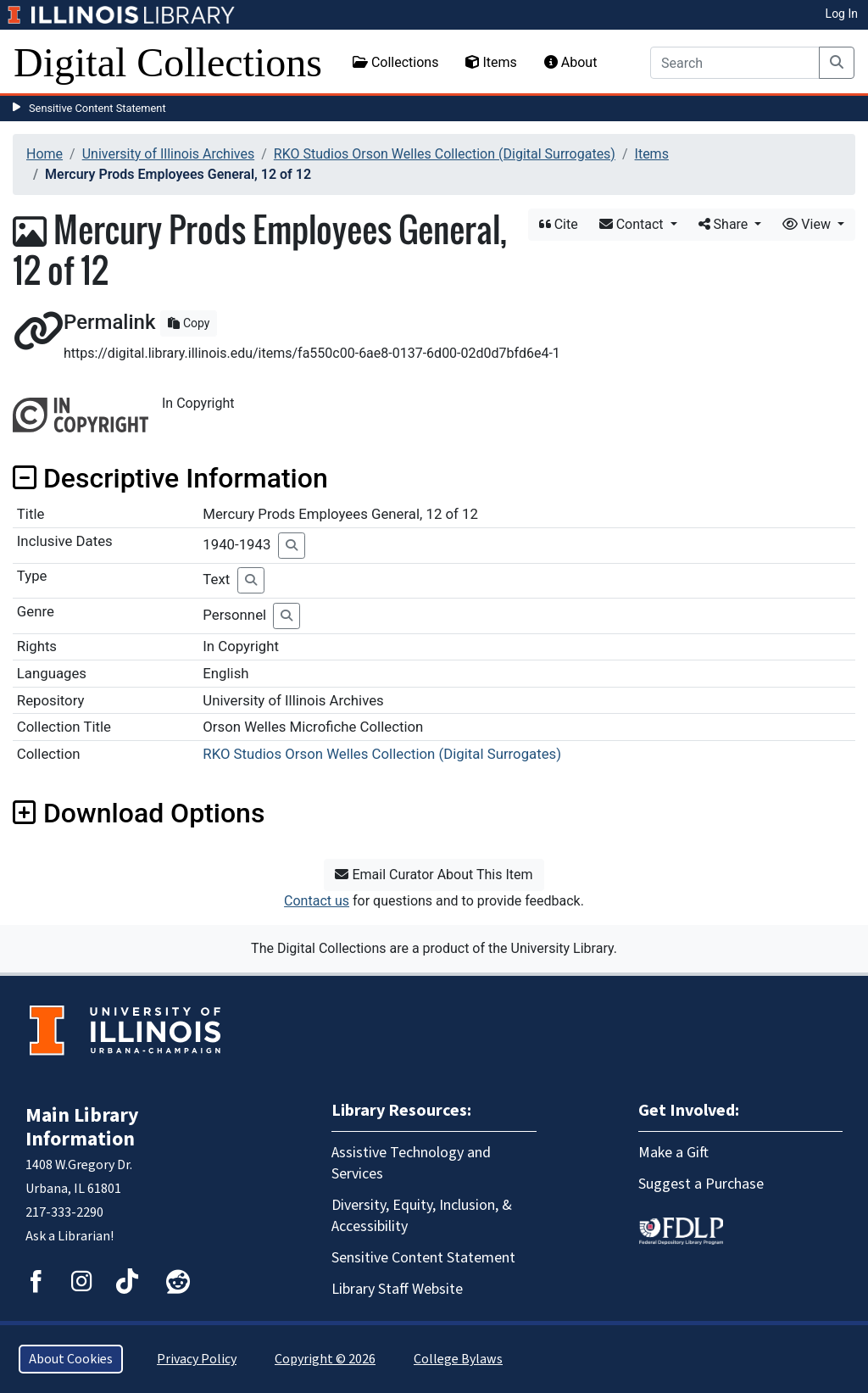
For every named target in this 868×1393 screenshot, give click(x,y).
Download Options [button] (138, 813)
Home (44, 154)
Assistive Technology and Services (411, 1163)
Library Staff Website (397, 1289)
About (571, 62)
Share (725, 224)
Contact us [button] (316, 901)
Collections (396, 62)
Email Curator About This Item (433, 874)
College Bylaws (458, 1359)
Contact (633, 224)
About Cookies (71, 1359)
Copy (188, 323)
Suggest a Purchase (701, 1184)
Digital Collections (168, 62)
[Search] (735, 63)
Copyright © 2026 (325, 1359)
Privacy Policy (196, 1359)
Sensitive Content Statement (97, 108)
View (808, 224)
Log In (842, 13)
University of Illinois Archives (168, 154)
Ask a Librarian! (69, 1236)
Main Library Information (82, 1127)
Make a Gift (673, 1152)
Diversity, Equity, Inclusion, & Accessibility (421, 1216)
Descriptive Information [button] (170, 478)
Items (490, 62)
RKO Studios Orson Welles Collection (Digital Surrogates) (444, 154)
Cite (558, 224)
